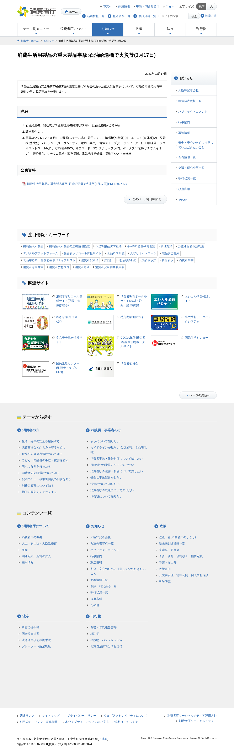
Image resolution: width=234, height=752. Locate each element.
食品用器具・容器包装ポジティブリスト (49, 260)
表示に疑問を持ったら (36, 466)
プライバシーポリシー (81, 715)
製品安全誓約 (170, 253)
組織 (25, 550)
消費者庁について (73, 29)
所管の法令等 (30, 627)
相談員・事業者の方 (106, 430)
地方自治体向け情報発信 (106, 646)
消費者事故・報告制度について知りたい (116, 458)
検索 (194, 16)
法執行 (108, 260)
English (170, 6)
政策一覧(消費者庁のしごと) (177, 537)
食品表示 (167, 260)
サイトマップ (50, 715)
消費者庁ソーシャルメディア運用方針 (192, 715)
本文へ (107, 6)
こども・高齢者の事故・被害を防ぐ (45, 460)
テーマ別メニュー (36, 29)
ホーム (73, 11)
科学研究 (165, 581)
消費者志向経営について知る (41, 473)
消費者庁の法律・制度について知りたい (116, 471)
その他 (182, 199)
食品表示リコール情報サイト (82, 253)
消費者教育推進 (59, 267)
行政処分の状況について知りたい (112, 464)
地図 (104, 739)
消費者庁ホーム (30, 40)
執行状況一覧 (187, 178)
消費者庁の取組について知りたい (112, 490)
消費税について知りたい (106, 496)
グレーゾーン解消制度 (36, 646)
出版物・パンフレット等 (106, 640)
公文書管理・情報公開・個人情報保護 (183, 575)
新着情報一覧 (187, 157)
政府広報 (184, 189)
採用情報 (124, 6)
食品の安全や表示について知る (42, 454)
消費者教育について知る (38, 485)
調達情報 (184, 132)
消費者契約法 (90, 260)
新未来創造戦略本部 (172, 543)
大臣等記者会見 (188, 90)
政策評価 (165, 569)
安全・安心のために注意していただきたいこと (195, 145)
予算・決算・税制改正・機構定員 (181, 556)
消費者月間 (82, 267)
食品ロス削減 (115, 253)
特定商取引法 (127, 260)
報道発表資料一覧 (190, 101)
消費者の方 (30, 430)
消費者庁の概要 (32, 537)
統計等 (94, 633)
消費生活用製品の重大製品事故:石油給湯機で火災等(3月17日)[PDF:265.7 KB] (77, 183)
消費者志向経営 (33, 267)
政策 (139, 29)
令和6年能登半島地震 (141, 246)
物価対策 (166, 246)
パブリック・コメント (192, 111)
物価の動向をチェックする (39, 491)
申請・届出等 (167, 562)
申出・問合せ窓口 (147, 6)
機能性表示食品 (33, 246)
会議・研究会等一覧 (191, 167)
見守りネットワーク (143, 253)
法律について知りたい (104, 484)
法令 (170, 29)
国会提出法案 (30, 633)
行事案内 (184, 122)
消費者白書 (186, 260)
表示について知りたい (104, 441)
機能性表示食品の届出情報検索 (69, 246)
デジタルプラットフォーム (40, 253)
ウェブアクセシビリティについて (126, 715)
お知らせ (108, 29)
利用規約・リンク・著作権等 (39, 721)
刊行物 (201, 29)
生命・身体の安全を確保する (41, 441)
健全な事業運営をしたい (106, 477)
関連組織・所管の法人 (36, 556)
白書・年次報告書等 (103, 627)
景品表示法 (149, 260)
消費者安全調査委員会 (109, 267)
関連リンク (27, 715)
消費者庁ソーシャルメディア (198, 720)
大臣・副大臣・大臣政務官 (39, 543)
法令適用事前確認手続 (36, 640)
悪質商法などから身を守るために (43, 447)
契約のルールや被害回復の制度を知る (46, 479)
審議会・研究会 (169, 550)
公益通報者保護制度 (191, 246)
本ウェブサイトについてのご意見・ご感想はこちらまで (101, 721)
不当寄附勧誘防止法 (108, 246)
